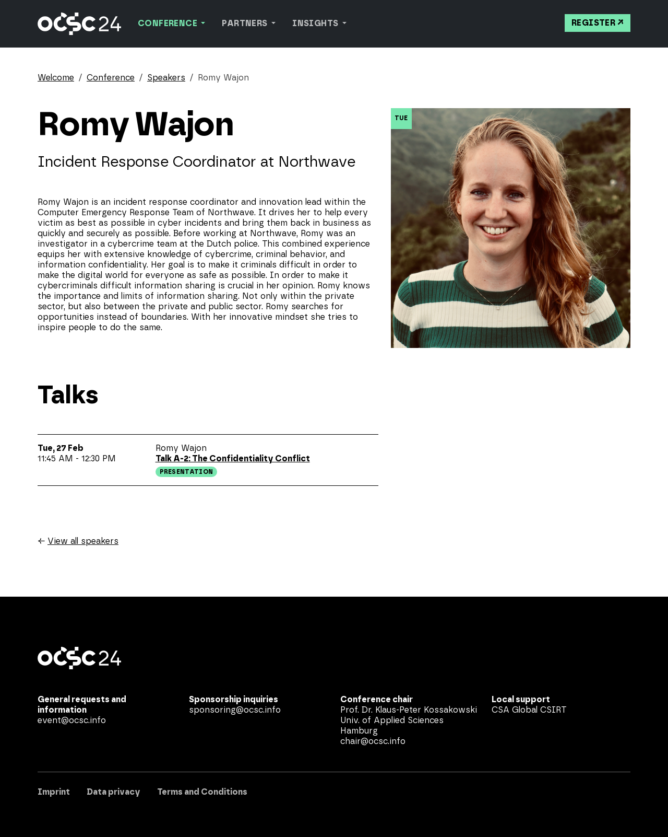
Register (593, 23)
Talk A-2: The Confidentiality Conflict (233, 459)
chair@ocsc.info (372, 741)
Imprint (54, 792)
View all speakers (82, 541)
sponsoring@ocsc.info (235, 710)
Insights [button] (316, 23)
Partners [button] (245, 23)
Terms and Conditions (202, 792)
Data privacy (113, 792)
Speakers (166, 78)
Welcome (56, 78)
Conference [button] (168, 23)
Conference (111, 78)
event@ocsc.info (72, 720)
